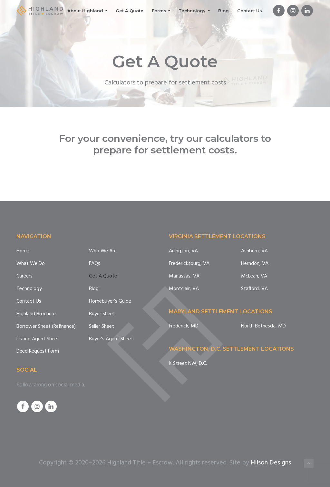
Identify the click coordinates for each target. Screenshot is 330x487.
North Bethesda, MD (263, 326)
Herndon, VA (254, 264)
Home (22, 251)
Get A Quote (103, 276)
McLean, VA (254, 276)
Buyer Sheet (102, 314)
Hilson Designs (271, 463)
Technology (29, 289)
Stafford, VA (254, 289)
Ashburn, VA (254, 251)
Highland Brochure (36, 314)
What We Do (30, 264)
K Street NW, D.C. (188, 364)
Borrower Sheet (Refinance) (46, 327)
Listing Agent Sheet (37, 339)
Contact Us (28, 301)
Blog (94, 289)
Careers (24, 276)
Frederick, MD (184, 326)
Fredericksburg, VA (189, 264)
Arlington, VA (183, 251)
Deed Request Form (37, 351)
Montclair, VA (184, 289)
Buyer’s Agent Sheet (111, 339)
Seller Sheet (101, 327)
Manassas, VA (184, 276)
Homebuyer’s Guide (110, 301)
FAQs (94, 264)
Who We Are (103, 251)
